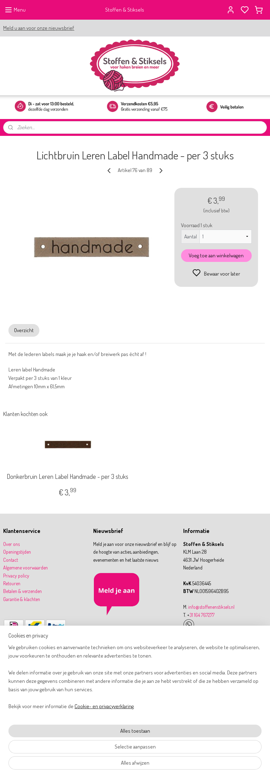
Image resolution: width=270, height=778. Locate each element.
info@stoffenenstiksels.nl (211, 607)
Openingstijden (17, 552)
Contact (10, 560)
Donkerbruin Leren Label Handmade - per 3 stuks (67, 477)
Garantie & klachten (21, 599)
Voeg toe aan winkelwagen (216, 255)
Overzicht (24, 330)
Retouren (11, 583)
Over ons (11, 544)
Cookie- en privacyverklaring (104, 773)
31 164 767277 (201, 615)
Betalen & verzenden (22, 591)
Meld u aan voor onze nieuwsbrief (38, 28)
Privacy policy (16, 576)
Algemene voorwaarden (25, 568)
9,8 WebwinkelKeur (26, 666)
